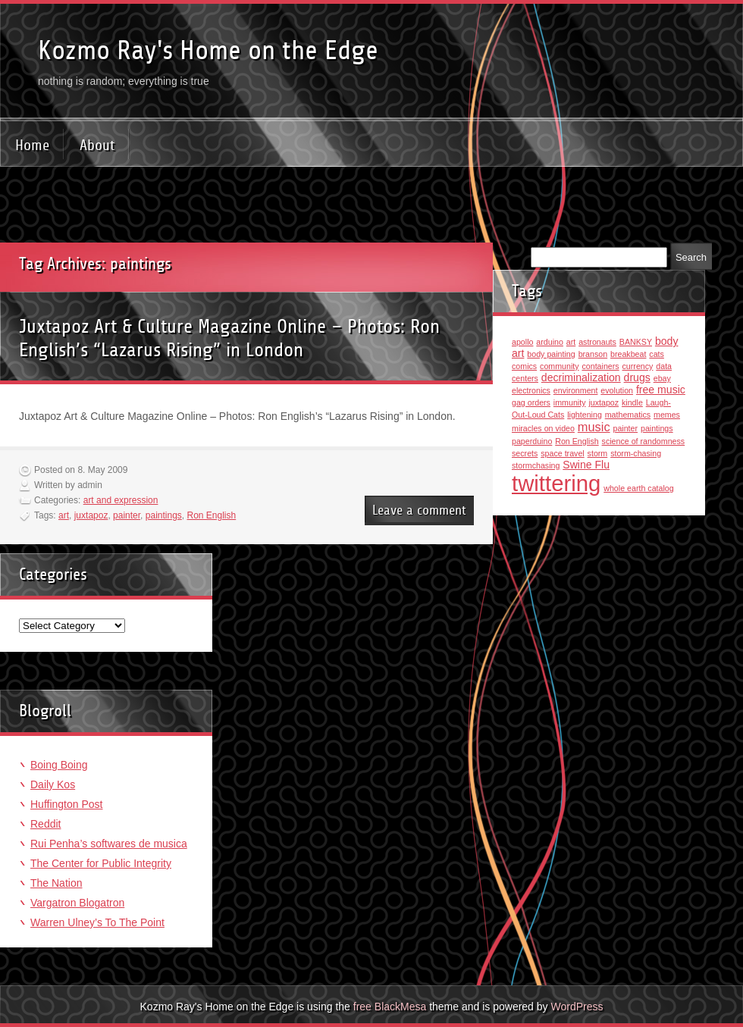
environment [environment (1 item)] (575, 390)
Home (32, 145)
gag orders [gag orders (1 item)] (531, 402)
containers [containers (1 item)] (600, 366)
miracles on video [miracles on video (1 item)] (543, 428)
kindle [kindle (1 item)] (632, 402)
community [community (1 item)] (559, 366)
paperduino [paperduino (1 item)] (532, 441)
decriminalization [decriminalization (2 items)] (581, 377)
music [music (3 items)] (594, 427)
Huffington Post (66, 804)
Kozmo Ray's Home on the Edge (208, 50)
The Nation (56, 883)
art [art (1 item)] (570, 341)
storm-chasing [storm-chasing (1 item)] (635, 453)
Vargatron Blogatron (77, 903)
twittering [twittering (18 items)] (556, 483)
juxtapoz (91, 515)
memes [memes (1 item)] (667, 414)
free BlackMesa (389, 1006)
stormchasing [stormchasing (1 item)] (536, 465)
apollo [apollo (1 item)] (522, 341)
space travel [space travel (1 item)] (562, 453)
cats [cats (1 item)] (656, 354)
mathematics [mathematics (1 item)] (628, 414)
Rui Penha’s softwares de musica (108, 844)
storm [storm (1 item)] (598, 453)
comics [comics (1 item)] (524, 366)
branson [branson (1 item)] (593, 354)
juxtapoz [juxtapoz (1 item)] (603, 402)
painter (126, 515)
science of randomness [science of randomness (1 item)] (643, 441)
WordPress (576, 1006)
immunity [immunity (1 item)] (569, 402)
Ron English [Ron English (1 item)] (576, 441)
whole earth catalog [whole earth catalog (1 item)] (638, 488)
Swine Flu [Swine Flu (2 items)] (586, 465)
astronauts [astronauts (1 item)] (597, 341)
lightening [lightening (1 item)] (584, 414)
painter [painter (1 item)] (625, 428)
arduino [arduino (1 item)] (549, 341)
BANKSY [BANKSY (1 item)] (635, 341)
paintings (164, 515)
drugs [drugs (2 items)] (637, 377)
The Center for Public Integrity (100, 863)
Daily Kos (52, 784)
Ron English (212, 515)
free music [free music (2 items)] (660, 390)
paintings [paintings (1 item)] (657, 428)
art (63, 515)
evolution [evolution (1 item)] (616, 390)
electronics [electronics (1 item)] (531, 390)
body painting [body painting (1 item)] (551, 354)
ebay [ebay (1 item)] (662, 378)
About (97, 145)
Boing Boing (59, 765)
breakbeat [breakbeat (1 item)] (628, 354)
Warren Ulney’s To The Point (97, 922)
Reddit (45, 824)
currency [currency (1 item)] (638, 366)
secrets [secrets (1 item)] (525, 453)
